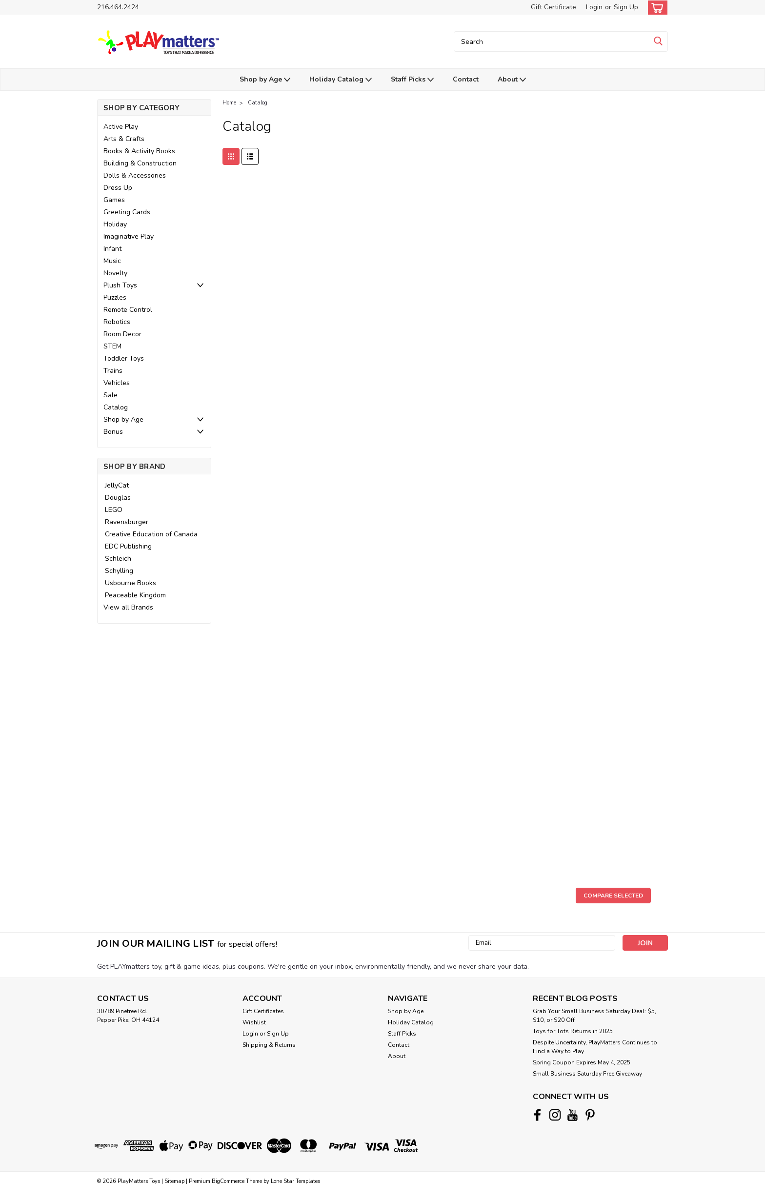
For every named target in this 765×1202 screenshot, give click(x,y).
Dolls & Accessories (134, 175)
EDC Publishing (128, 546)
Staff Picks (412, 80)
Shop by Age (265, 80)
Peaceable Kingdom (135, 595)
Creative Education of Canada (151, 534)
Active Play (120, 126)
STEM (112, 346)
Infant (112, 248)
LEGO (113, 509)
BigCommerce (228, 1181)
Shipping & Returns (269, 1045)
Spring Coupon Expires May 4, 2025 (581, 1062)
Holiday (115, 224)
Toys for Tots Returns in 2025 (573, 1031)
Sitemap (174, 1181)
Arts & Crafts (123, 138)
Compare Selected (613, 895)
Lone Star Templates (295, 1181)
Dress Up (117, 187)
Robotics (116, 321)
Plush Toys (120, 285)
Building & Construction (140, 163)
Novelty (115, 273)
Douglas (118, 497)
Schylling (119, 570)
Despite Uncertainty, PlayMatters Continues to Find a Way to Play (595, 1047)
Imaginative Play (128, 236)
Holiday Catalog (340, 80)
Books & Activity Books (139, 151)
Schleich (118, 558)
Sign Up (626, 7)
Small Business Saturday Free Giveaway (587, 1074)
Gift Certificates (263, 1011)
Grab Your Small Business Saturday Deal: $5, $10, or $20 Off (594, 1015)
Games (114, 199)
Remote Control (127, 309)
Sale (110, 395)
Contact (466, 79)
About (512, 80)
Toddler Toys (123, 358)
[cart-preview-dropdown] (655, 7)
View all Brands (128, 607)
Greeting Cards (126, 212)
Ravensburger (126, 522)
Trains (112, 370)
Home (229, 102)
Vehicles (116, 382)
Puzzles (114, 297)
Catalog (115, 407)
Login (594, 7)
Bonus (113, 431)
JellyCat (117, 485)
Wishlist (254, 1022)
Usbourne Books (130, 583)
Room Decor (122, 334)
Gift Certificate (553, 7)
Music (112, 260)
